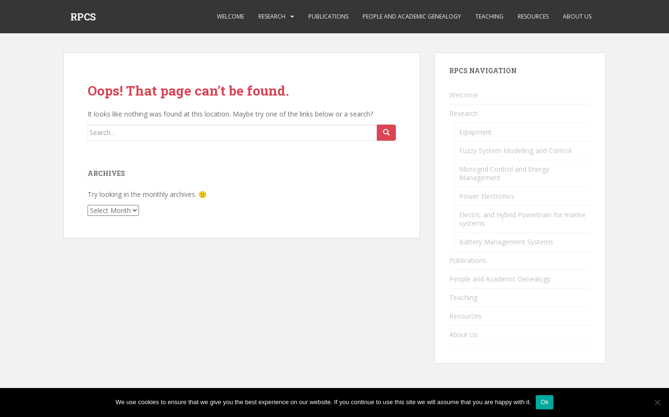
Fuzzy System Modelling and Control (515, 150)
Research (271, 16)
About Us (577, 16)
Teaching (489, 16)
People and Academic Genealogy (412, 16)
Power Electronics (486, 196)
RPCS (83, 16)
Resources (533, 16)
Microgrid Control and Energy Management (504, 173)
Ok (545, 402)
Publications (328, 16)
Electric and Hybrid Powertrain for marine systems (522, 219)
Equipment (475, 131)
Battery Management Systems (506, 241)
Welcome (230, 16)
